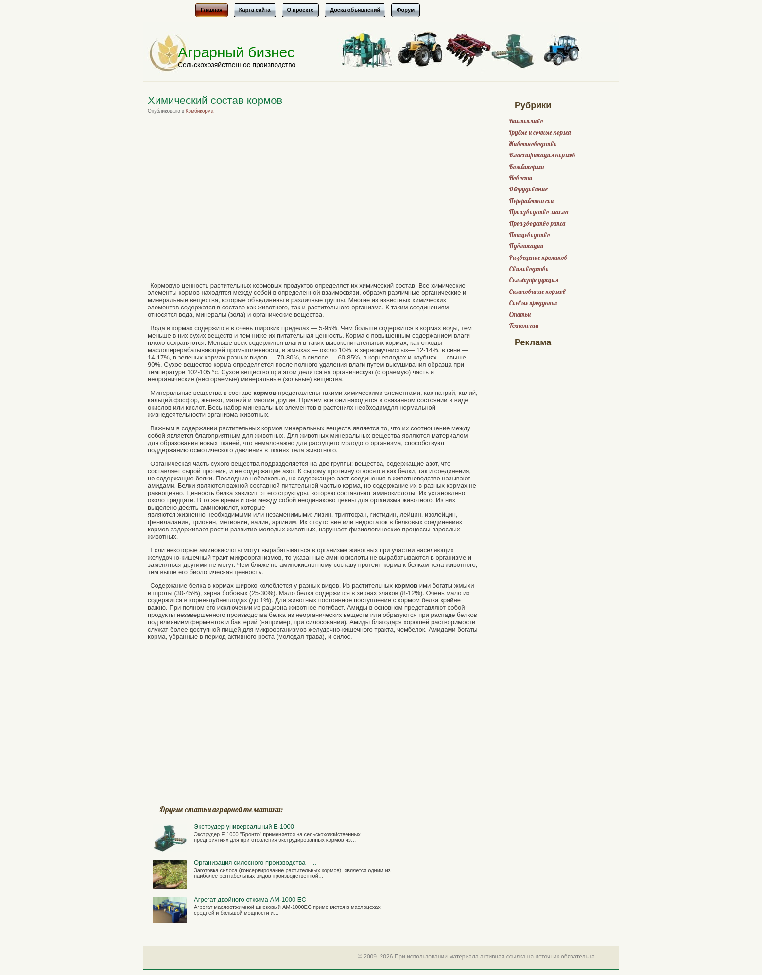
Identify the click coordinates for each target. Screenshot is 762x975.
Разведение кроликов (538, 258)
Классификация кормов (542, 155)
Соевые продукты (533, 303)
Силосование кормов (537, 292)
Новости (520, 178)
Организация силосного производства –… (255, 862)
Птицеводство (529, 235)
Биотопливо (526, 121)
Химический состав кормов (215, 100)
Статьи (520, 314)
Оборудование (528, 189)
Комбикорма (200, 111)
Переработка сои (531, 201)
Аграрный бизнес (236, 52)
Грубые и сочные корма (540, 132)
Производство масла (538, 212)
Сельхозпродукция (533, 280)
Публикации (526, 246)
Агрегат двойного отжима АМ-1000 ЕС (250, 899)
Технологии (523, 326)
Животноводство (533, 144)
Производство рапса (537, 224)
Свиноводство (529, 269)
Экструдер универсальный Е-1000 (244, 826)
